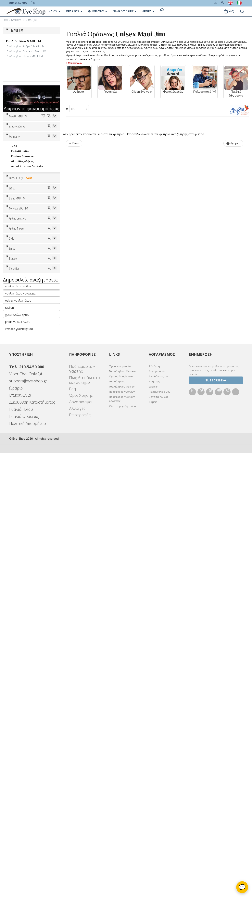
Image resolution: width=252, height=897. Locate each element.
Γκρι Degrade (21, 540)
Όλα (15, 193)
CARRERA (17, 397)
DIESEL (15, 408)
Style (11, 564)
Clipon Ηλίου (21, 529)
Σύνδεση (154, 810)
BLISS (15, 382)
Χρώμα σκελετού (17, 466)
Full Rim (16, 579)
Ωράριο (16, 832)
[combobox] (79, 108)
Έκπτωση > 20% (22, 663)
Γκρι (15, 534)
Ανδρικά (16, 315)
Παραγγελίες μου (159, 835)
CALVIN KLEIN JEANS (25, 392)
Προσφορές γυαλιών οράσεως (122, 843)
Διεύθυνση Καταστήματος (32, 846)
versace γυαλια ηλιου (19, 773)
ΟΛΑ (14, 125)
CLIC (14, 402)
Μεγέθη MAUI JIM (18, 116)
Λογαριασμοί (80, 846)
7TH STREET (19, 367)
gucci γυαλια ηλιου (17, 759)
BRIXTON (17, 387)
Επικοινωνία (20, 839)
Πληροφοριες (124, 11)
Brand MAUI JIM (17, 347)
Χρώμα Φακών (16, 515)
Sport (14, 309)
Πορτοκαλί (20, 495)
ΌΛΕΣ (15, 682)
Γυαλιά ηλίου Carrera (122, 815)
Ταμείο (153, 846)
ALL (15, 475)
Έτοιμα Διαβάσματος (25, 335)
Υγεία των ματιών (120, 810)
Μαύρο (17, 500)
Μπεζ (16, 485)
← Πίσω (74, 143)
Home (6, 20)
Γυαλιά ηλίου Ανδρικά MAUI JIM (25, 46)
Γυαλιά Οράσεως (18, 20)
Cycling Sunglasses (121, 820)
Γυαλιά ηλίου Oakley (121, 830)
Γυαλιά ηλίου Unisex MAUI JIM (24, 56)
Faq (72, 833)
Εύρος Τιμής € (21, 264)
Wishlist (153, 830)
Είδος (12, 290)
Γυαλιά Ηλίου (20, 237)
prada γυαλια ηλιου (17, 766)
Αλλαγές (77, 852)
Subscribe (215, 824)
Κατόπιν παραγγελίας (27, 188)
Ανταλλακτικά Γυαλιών (27, 252)
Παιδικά (16, 325)
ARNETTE (17, 377)
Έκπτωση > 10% (21, 658)
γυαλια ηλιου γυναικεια (20, 737)
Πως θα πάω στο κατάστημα (84, 824)
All (13, 574)
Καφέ (16, 545)
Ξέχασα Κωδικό (159, 841)
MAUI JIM (32, 20)
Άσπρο (17, 480)
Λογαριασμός (157, 815)
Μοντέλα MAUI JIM (18, 416)
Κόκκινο (18, 506)
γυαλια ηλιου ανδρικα (19, 730)
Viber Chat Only (25, 818)
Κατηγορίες (14, 223)
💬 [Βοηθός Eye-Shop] (242, 887)
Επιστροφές (80, 859)
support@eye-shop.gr (28, 825)
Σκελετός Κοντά (22, 330)
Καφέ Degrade (22, 550)
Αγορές (233, 143)
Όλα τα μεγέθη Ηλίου (122, 850)
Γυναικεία (18, 320)
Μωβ (16, 490)
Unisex (15, 304)
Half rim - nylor (21, 584)
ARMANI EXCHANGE (24, 372)
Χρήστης (154, 825)
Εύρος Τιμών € (19, 274)
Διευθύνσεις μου (159, 820)
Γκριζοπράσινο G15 (25, 555)
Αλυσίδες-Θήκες (22, 247)
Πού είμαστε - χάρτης (82, 813)
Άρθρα (148, 11)
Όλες (16, 653)
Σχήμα (12, 594)
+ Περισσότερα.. (74, 63)
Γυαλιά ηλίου (117, 825)
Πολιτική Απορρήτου (27, 867)
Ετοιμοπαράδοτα (24, 183)
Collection (14, 673)
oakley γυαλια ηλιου (18, 745)
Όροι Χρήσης (81, 839)
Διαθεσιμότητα (17, 173)
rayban (9, 752)
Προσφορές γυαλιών (122, 835)
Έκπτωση (13, 643)
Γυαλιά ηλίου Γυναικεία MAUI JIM (26, 51)
